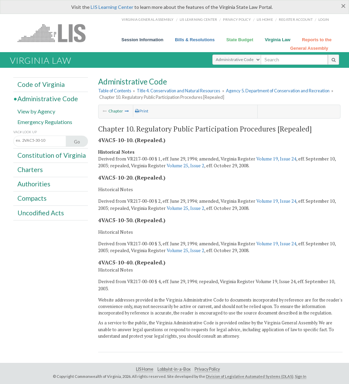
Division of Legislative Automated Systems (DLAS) (249, 376)
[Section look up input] (47, 140)
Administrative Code (47, 99)
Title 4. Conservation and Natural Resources (178, 90)
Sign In (300, 376)
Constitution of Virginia (51, 155)
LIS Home (144, 369)
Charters (30, 169)
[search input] (294, 60)
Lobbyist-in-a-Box (174, 369)
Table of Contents (114, 90)
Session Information (142, 39)
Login (323, 19)
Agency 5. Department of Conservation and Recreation (278, 90)
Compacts (32, 198)
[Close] (343, 5)
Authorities (33, 184)
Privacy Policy (237, 19)
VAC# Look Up (25, 132)
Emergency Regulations (44, 121)
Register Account (296, 19)
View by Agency (36, 111)
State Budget (239, 39)
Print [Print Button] (141, 110)
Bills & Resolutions (195, 39)
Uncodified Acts (40, 212)
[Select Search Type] (236, 60)
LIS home (265, 19)
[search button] (333, 60)
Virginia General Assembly (147, 19)
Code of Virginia (41, 84)
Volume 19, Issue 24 (276, 159)
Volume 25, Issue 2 (185, 166)
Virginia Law (277, 39)
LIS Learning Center (112, 7)
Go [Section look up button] (77, 141)
